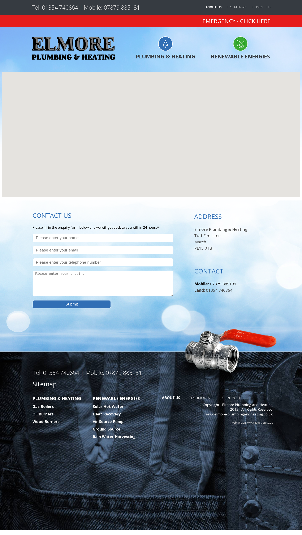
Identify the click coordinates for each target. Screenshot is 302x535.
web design (239, 427)
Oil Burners (43, 419)
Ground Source (106, 434)
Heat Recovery (107, 419)
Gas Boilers (43, 411)
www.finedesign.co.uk (260, 427)
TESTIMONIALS (237, 7)
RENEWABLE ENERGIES (240, 48)
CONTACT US (262, 7)
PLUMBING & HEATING (165, 48)
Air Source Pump (108, 426)
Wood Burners (46, 426)
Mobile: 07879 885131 (112, 7)
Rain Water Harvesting (114, 441)
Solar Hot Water (108, 411)
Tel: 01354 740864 (55, 7)
